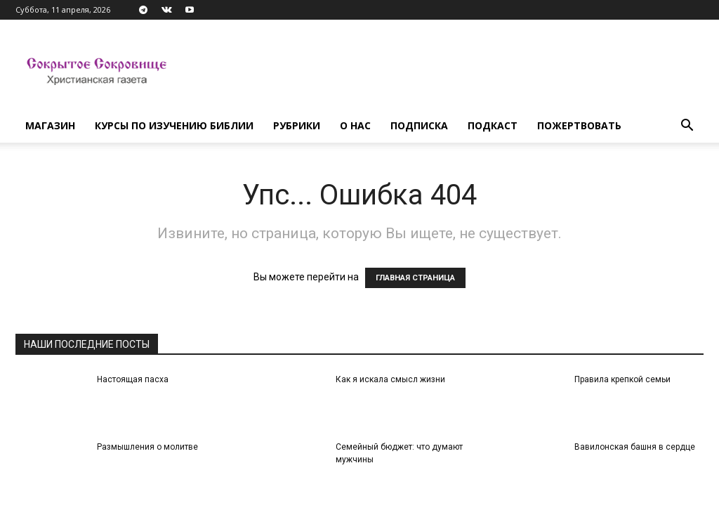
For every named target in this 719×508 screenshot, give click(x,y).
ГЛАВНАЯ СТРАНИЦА (415, 277)
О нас (355, 125)
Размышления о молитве (147, 447)
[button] (687, 126)
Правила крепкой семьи (622, 379)
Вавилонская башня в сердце (634, 447)
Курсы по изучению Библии (174, 125)
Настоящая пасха (133, 379)
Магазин (50, 125)
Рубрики (296, 125)
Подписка (419, 125)
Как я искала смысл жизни (390, 379)
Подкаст (492, 125)
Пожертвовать (579, 125)
